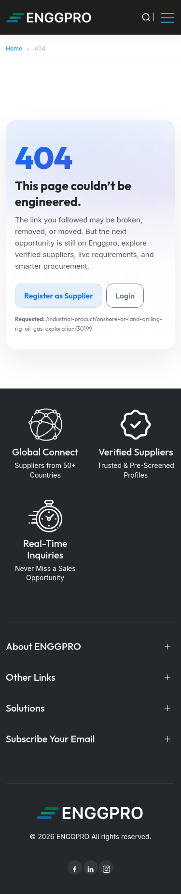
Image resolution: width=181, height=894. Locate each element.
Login (125, 295)
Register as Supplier (58, 295)
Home (14, 48)
